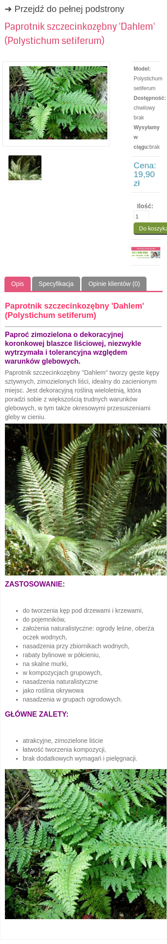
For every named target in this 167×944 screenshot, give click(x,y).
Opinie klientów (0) (114, 283)
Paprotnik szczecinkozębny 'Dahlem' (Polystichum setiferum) (79, 34)
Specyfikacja (56, 283)
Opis (17, 283)
